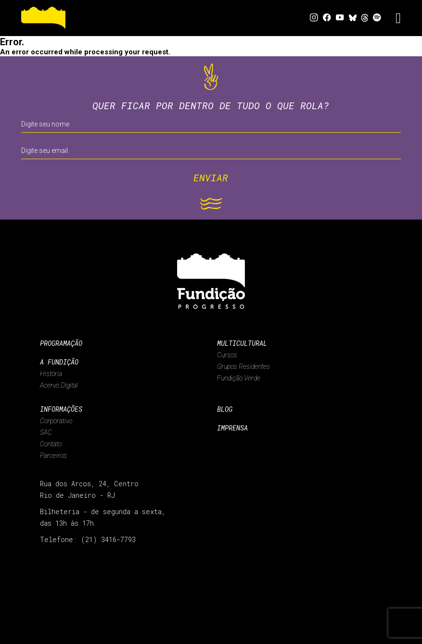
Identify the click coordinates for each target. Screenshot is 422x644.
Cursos (227, 355)
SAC (46, 432)
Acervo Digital (59, 385)
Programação (61, 343)
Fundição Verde (238, 378)
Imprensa (232, 427)
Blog (224, 409)
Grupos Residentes (243, 366)
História (51, 374)
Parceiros (53, 455)
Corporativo (56, 421)
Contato (51, 444)
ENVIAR (210, 177)
